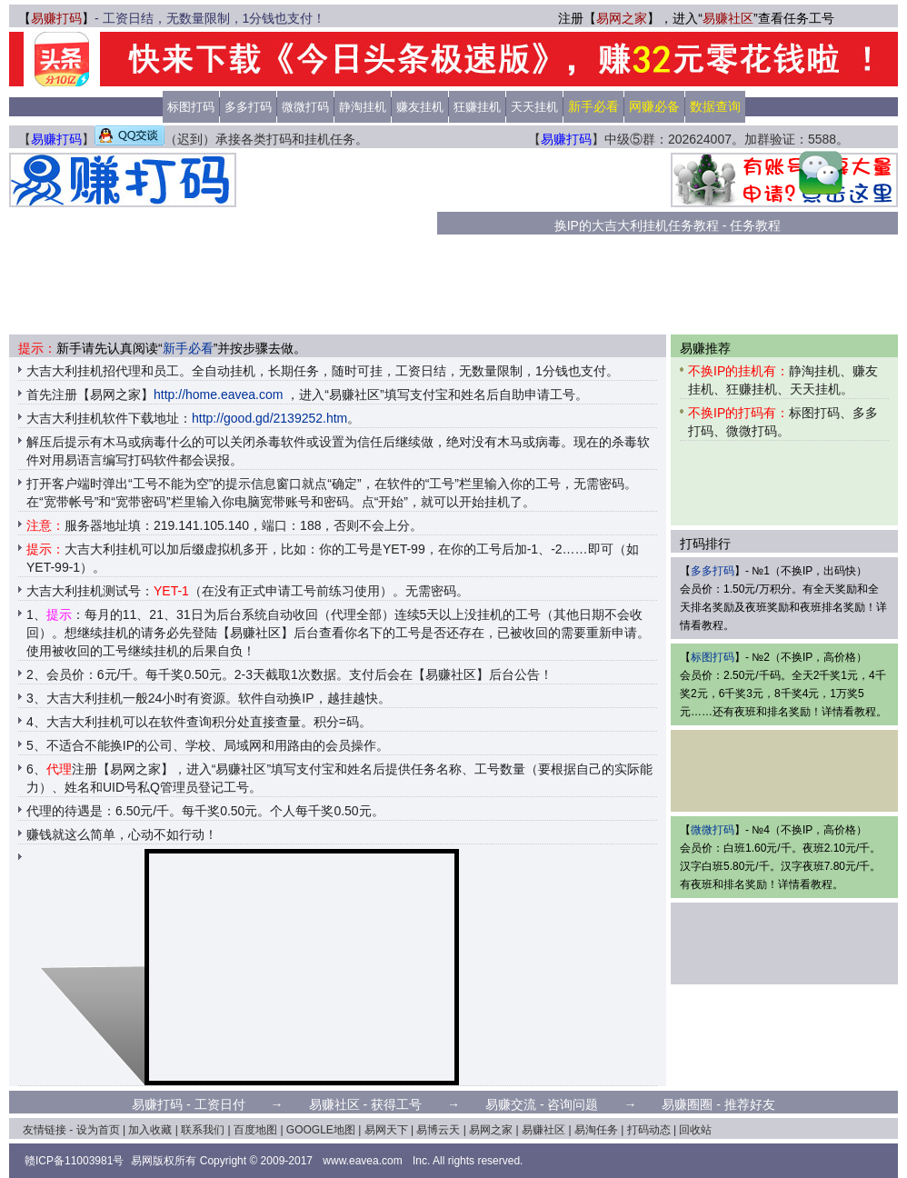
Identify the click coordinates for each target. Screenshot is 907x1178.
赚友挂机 (420, 107)
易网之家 (621, 18)
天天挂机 (534, 107)
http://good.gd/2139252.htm (269, 418)
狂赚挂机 (477, 107)
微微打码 (305, 107)
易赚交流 (510, 1104)
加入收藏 (150, 1129)
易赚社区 (728, 18)
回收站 (695, 1129)
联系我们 (202, 1129)
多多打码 (248, 107)
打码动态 (649, 1129)
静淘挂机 (362, 107)
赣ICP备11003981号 (74, 1160)
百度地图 (255, 1129)
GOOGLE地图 (320, 1129)
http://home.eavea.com (218, 394)
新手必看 (188, 348)
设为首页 (98, 1129)
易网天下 (386, 1129)
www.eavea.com (362, 1160)
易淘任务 (596, 1129)
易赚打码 (56, 18)
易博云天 (438, 1129)
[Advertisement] (337, 243)
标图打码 (190, 107)
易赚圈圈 (687, 1104)
